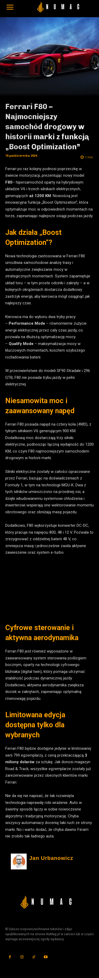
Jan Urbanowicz (51, 858)
